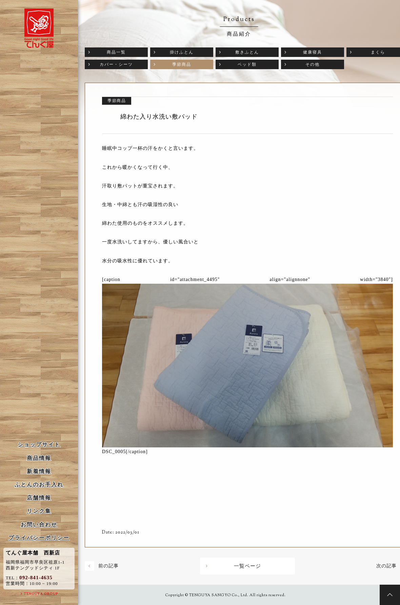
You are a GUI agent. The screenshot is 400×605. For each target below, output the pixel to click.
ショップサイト (39, 444)
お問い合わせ (39, 524)
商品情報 (39, 458)
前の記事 (108, 565)
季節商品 (181, 64)
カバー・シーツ (116, 64)
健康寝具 (312, 52)
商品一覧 (116, 52)
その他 (312, 64)
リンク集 (39, 511)
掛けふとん (182, 52)
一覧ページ (247, 566)
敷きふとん (247, 52)
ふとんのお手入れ (39, 484)
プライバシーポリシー (38, 538)
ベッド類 (247, 64)
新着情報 (39, 471)
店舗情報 (39, 498)
